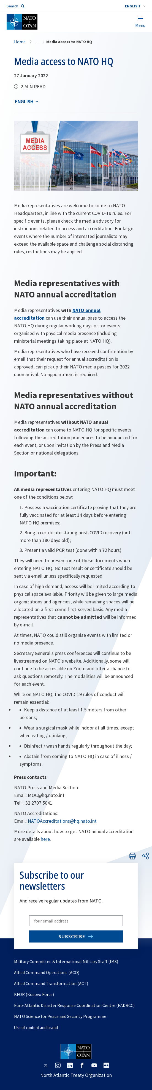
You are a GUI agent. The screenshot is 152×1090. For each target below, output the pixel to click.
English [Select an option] (24, 101)
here (45, 839)
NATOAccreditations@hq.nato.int (62, 821)
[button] (135, 6)
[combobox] (135, 6)
